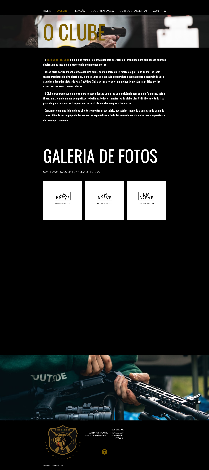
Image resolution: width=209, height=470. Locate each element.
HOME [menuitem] (47, 10)
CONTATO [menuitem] (159, 10)
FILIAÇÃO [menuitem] (79, 10)
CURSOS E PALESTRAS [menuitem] (133, 10)
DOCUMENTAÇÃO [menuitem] (102, 10)
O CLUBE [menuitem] (62, 10)
